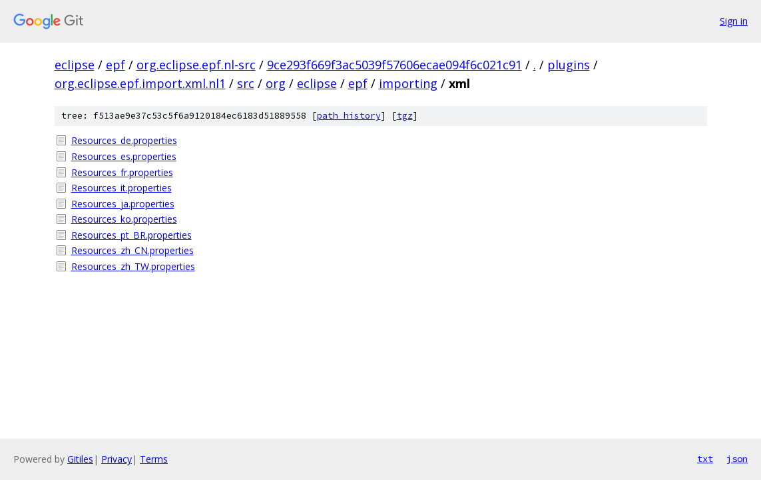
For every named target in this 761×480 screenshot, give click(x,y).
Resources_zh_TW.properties (133, 266)
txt (705, 459)
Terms (154, 459)
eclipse (75, 65)
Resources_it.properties (121, 187)
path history (349, 115)
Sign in (734, 21)
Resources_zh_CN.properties (132, 250)
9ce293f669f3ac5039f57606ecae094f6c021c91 (394, 65)
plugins (568, 65)
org (276, 83)
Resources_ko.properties (124, 219)
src (245, 83)
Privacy (116, 459)
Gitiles (80, 459)
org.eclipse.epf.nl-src (196, 65)
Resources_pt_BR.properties (131, 235)
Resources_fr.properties (122, 172)
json (737, 459)
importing (408, 83)
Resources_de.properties (124, 140)
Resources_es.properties (123, 156)
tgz (405, 115)
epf (115, 65)
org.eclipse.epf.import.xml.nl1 (140, 83)
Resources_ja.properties (122, 203)
